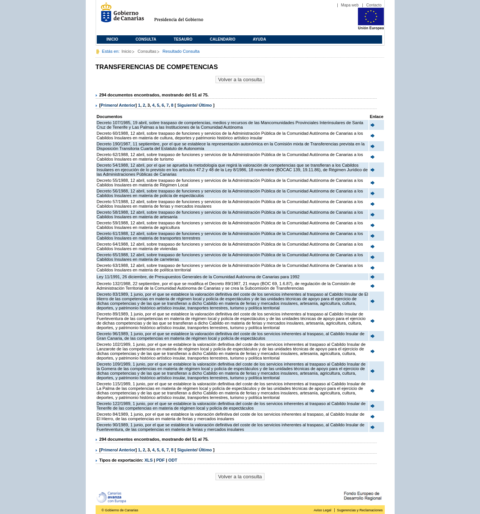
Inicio (112, 39)
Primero (108, 105)
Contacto (373, 5)
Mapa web (350, 5)
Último (206, 105)
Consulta (145, 39)
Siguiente (186, 105)
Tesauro (183, 39)
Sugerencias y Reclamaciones (359, 510)
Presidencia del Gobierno (185, 15)
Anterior (127, 105)
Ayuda (259, 39)
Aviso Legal (322, 510)
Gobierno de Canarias (120, 15)
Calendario (222, 39)
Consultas (146, 51)
